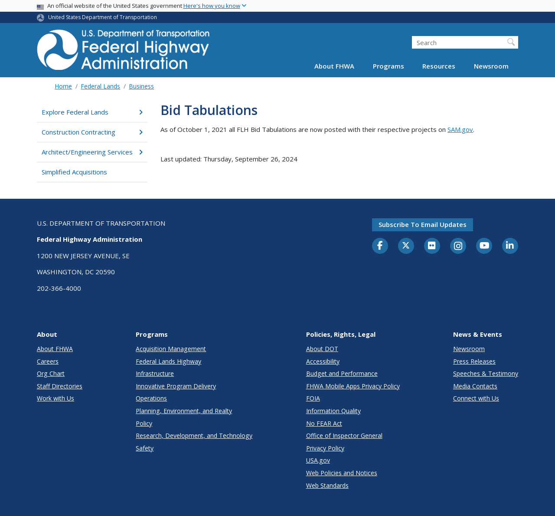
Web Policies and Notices (341, 473)
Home (63, 86)
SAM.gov (460, 129)
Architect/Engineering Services (92, 152)
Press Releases (474, 361)
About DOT (322, 349)
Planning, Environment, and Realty (184, 411)
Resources (438, 66)
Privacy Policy (325, 448)
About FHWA (334, 66)
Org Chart (51, 373)
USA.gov (318, 460)
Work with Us (55, 398)
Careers (48, 361)
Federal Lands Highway (168, 361)
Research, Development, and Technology (194, 435)
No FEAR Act (324, 423)
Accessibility (323, 361)
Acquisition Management (171, 349)
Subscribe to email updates (423, 224)
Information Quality (333, 411)
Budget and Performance (342, 373)
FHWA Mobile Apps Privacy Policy (353, 386)
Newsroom (491, 66)
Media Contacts (475, 386)
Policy (144, 423)
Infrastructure (155, 373)
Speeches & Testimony (485, 373)
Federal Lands (100, 86)
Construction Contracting (92, 132)
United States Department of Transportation (102, 17)
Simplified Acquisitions (74, 172)
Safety (144, 448)
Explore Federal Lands (92, 112)
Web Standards (327, 485)
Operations (151, 398)
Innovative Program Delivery (176, 386)
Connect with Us (476, 398)
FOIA (313, 398)
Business (141, 86)
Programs (388, 66)
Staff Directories (59, 386)
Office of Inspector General (344, 435)
